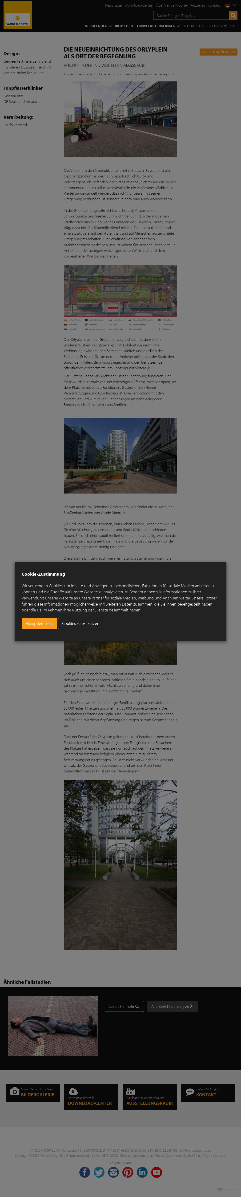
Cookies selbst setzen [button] (80, 623)
